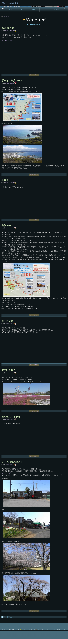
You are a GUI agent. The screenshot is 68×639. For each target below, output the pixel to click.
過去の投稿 (6, 24)
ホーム (10, 17)
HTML (33, 17)
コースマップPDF (7, 48)
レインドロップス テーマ (45, 637)
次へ (11, 625)
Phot (22, 17)
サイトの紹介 (57, 17)
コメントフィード (30, 637)
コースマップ (5, 480)
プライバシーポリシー (60, 637)
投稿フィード (15, 637)
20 (8, 625)
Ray (45, 17)
